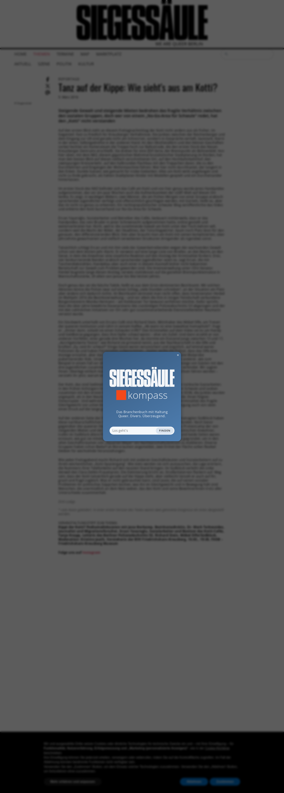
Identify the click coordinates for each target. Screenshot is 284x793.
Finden (165, 430)
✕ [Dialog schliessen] (167, 355)
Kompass (148, 395)
